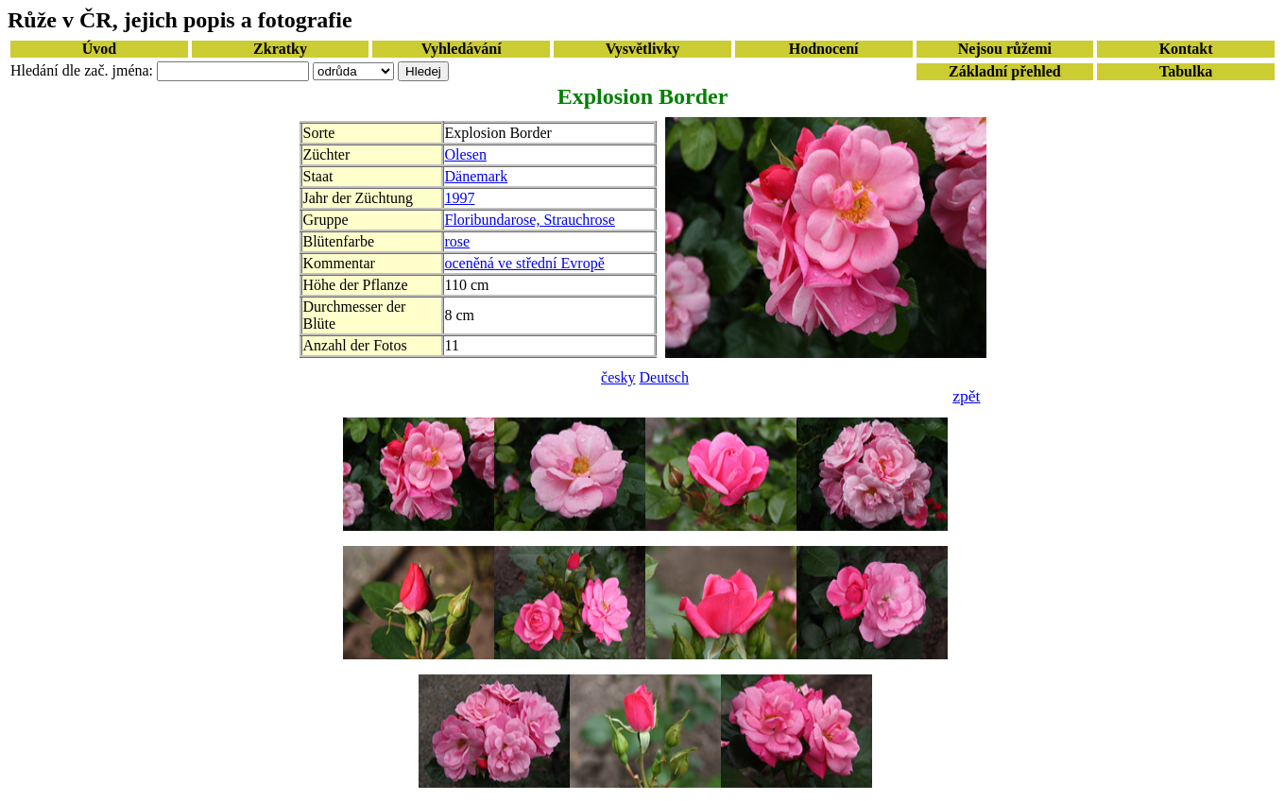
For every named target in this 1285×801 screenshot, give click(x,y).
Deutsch (664, 377)
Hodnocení (824, 49)
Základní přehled (1005, 71)
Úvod (99, 49)
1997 (460, 198)
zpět (966, 395)
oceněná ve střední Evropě (525, 263)
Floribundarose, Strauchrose (530, 220)
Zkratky (280, 49)
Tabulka (1185, 71)
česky (618, 377)
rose (458, 241)
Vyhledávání (461, 49)
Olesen (466, 154)
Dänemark (476, 176)
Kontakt (1186, 49)
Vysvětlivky (643, 49)
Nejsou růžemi (1005, 49)
